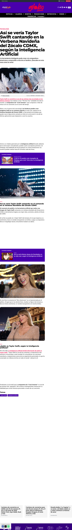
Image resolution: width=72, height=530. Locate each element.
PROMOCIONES (39, 14)
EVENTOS (28, 14)
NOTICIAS (9, 14)
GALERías (18, 14)
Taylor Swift (3, 395)
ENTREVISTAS (51, 14)
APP (69, 7)
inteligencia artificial (13, 395)
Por (5, 95)
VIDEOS (61, 14)
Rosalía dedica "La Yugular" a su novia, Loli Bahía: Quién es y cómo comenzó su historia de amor (60, 509)
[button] (3, 526)
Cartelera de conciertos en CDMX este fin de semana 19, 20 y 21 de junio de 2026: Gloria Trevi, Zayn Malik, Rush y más (11, 510)
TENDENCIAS (31, 16)
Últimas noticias (5, 1)
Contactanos (62, 1)
